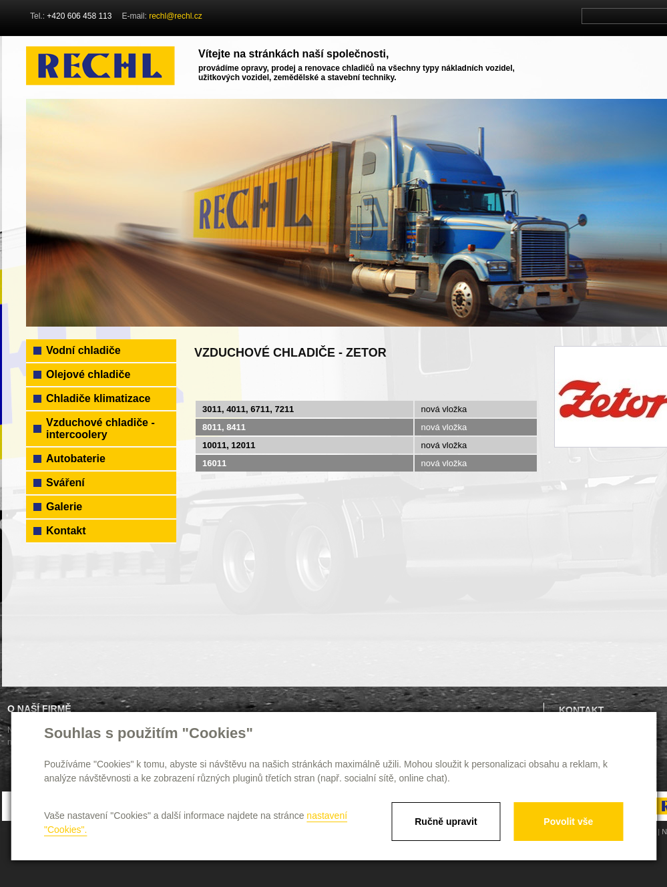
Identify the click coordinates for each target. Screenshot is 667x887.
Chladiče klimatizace (98, 398)
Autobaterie (75, 458)
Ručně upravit (446, 821)
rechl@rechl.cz (175, 16)
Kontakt (66, 530)
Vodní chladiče (83, 350)
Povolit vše (568, 821)
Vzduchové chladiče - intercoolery (100, 428)
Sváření (65, 482)
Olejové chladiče (88, 374)
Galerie (64, 506)
